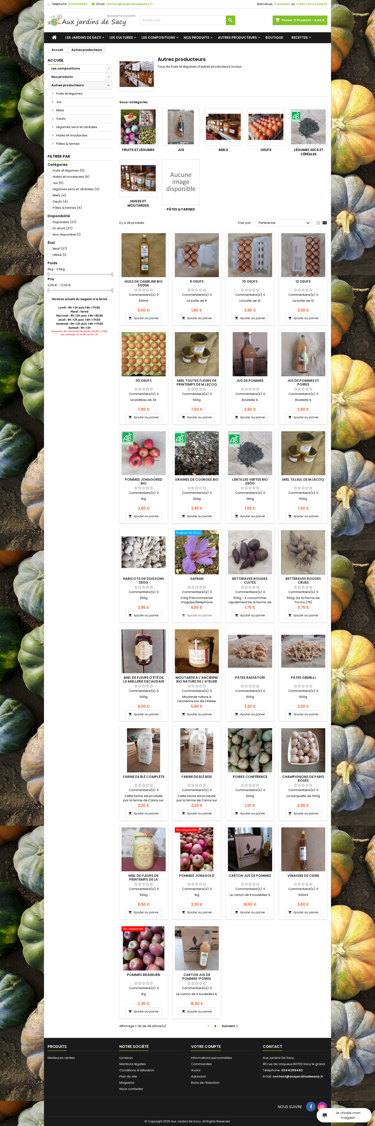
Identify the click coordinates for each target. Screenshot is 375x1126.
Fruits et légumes (69, 93)
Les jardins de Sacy (83, 37)
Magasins (126, 1082)
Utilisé (59, 255)
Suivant (230, 1026)
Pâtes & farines (68, 143)
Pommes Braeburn (143, 974)
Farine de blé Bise (197, 776)
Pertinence (285, 223)
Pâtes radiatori (250, 677)
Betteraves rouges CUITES (250, 580)
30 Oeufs (143, 380)
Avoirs (196, 1070)
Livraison (126, 1058)
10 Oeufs (250, 281)
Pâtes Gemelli (303, 677)
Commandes (201, 1064)
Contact (272, 1046)
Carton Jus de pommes (250, 875)
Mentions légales (132, 1064)
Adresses (198, 1076)
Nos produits (196, 37)
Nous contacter (131, 1089)
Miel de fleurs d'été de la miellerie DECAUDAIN (143, 679)
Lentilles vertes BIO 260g (250, 481)
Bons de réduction (205, 1082)
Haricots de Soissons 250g (143, 580)
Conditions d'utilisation (136, 1070)
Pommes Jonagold (197, 875)
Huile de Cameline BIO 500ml (144, 283)
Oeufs (61, 118)
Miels (60, 110)
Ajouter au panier (143, 318)
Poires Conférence (250, 776)
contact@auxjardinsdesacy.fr (129, 4)
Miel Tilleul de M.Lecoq (303, 479)
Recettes (300, 37)
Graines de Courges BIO (197, 479)
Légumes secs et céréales (76, 127)
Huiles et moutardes (72, 135)
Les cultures (121, 37)
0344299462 (77, 4)
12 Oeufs (303, 281)
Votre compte (206, 1046)
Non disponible (67, 234)
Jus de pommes (250, 380)
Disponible (64, 222)
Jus (58, 102)
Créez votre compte (311, 4)
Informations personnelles (211, 1058)
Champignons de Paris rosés (303, 778)
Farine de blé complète (143, 776)
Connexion (282, 4)
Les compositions (158, 37)
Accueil (56, 60)
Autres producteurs (237, 37)
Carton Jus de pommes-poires (196, 976)
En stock (62, 228)
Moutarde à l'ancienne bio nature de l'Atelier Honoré (197, 681)
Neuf (60, 248)
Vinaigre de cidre (303, 875)
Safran (197, 578)
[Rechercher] (187, 20)
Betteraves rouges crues (303, 580)
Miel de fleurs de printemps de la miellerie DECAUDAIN (143, 879)
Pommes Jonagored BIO (143, 481)
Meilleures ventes (61, 1058)
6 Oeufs (197, 281)
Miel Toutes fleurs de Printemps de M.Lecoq (196, 382)
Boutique (274, 37)
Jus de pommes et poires (303, 382)
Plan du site (128, 1076)
